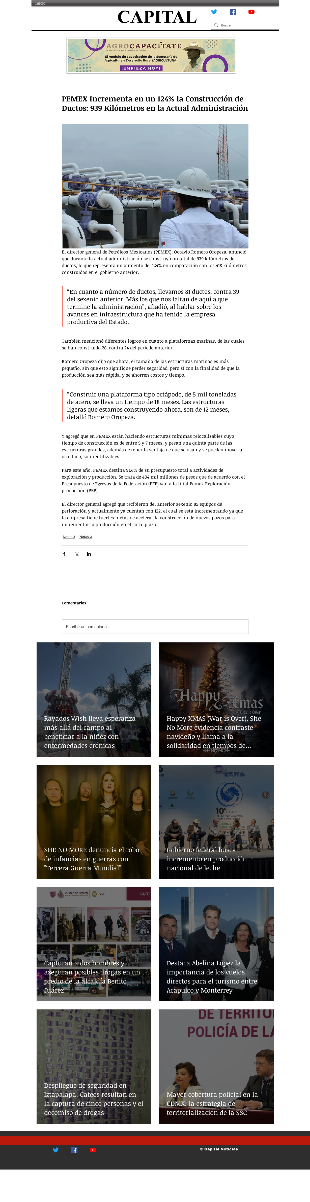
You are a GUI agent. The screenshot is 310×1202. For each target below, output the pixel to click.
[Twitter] (214, 12)
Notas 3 (69, 536)
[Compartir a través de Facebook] (64, 554)
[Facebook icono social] (233, 12)
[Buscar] (244, 25)
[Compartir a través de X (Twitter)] (76, 554)
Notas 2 (85, 536)
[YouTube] (251, 12)
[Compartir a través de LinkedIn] (89, 554)
